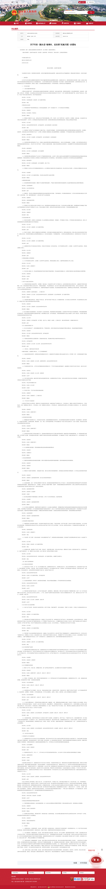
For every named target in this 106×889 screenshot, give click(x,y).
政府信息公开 (40, 23)
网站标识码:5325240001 (70, 887)
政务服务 (53, 23)
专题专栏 (89, 23)
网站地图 (13, 876)
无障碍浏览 (90, 2)
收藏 (75, 863)
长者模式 (82, 2)
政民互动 (65, 23)
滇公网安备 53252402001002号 (56, 887)
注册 (17, 2)
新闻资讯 (28, 23)
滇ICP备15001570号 (42, 887)
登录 (12, 2)
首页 (16, 23)
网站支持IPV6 (33, 887)
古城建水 (77, 23)
